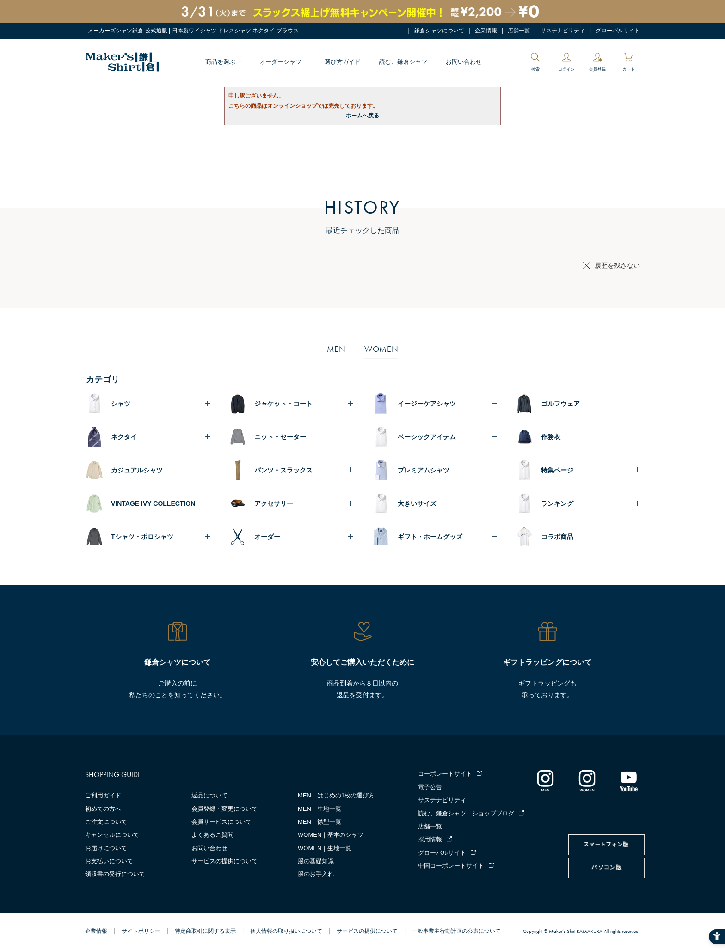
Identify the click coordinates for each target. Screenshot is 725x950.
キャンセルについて (112, 834)
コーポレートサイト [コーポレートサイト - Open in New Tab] (445, 773)
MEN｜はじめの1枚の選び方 (336, 795)
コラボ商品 (557, 536)
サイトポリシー (141, 931)
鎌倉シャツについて (439, 30)
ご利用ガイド (103, 795)
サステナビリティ (563, 30)
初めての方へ (103, 808)
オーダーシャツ (280, 61)
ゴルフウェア (560, 403)
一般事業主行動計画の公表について (456, 931)
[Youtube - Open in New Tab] (628, 780)
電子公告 (430, 787)
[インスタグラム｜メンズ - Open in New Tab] (545, 780)
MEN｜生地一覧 (319, 808)
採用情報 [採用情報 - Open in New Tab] (430, 839)
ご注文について (106, 821)
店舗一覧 (519, 30)
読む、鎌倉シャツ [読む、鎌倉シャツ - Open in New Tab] (403, 61)
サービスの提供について (224, 861)
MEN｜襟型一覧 (319, 821)
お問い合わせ (464, 61)
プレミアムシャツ (423, 470)
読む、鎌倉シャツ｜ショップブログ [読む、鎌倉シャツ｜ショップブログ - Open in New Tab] (466, 813)
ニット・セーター (280, 437)
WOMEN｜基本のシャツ (330, 834)
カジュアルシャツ (137, 470)
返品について (209, 795)
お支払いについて (109, 861)
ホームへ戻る (362, 115)
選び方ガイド (343, 61)
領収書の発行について (115, 873)
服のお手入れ (316, 873)
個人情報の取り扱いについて (286, 931)
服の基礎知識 (316, 861)
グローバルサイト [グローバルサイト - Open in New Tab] (618, 30)
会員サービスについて (221, 821)
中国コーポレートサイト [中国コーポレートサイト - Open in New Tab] (451, 865)
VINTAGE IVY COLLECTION (153, 503)
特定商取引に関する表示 (205, 931)
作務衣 (550, 437)
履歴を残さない (617, 265)
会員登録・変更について (224, 808)
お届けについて (106, 848)
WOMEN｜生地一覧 (324, 848)
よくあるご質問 (212, 834)
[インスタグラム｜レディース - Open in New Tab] (586, 780)
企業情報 (486, 30)
